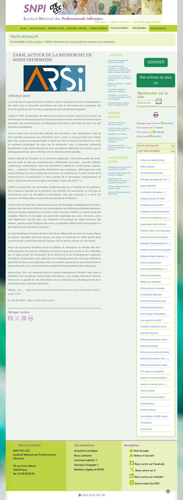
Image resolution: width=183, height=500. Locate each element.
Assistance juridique (77, 28)
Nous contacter (157, 28)
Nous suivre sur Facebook (147, 464)
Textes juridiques (148, 410)
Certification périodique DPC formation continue (119, 174)
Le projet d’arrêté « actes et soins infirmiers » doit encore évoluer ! (119, 78)
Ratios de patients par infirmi (153, 339)
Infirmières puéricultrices (152, 307)
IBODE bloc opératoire (150, 282)
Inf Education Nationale (151, 294)
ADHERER (156, 62)
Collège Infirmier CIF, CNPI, (152, 199)
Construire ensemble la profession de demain (117, 90)
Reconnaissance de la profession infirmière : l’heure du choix (120, 147)
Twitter (158, 128)
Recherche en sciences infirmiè (154, 352)
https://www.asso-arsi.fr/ (41, 300)
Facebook (167, 123)
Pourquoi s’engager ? (86, 465)
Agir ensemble (139, 28)
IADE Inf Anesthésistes (150, 275)
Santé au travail (147, 391)
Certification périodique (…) (153, 192)
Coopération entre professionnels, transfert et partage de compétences (118, 181)
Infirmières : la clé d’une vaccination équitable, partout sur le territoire (119, 97)
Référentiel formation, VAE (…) (154, 359)
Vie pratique (146, 423)
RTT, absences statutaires (152, 371)
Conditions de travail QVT (152, 205)
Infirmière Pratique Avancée (153, 301)
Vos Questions (84, 446)
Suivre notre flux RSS (144, 483)
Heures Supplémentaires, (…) (153, 269)
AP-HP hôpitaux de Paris (151, 173)
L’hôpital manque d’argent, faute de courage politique (118, 104)
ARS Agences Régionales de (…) (155, 179)
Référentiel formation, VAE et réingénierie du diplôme (120, 168)
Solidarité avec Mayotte (117, 134)
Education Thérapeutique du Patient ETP (119, 193)
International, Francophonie (153, 314)
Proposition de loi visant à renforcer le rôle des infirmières (118, 140)
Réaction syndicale (149, 346)
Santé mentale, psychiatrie (152, 397)
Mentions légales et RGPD (89, 469)
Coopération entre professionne (154, 211)
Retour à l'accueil (142, 455)
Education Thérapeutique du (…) (155, 243)
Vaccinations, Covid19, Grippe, (154, 416)
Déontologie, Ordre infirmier (153, 224)
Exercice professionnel (150, 263)
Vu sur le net (146, 429)
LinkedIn (158, 132)
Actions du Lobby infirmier (152, 160)
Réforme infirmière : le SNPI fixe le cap (119, 84)
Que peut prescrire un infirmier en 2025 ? (116, 123)
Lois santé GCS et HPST (151, 320)
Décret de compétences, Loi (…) (155, 218)
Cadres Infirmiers (148, 186)
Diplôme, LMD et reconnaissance (155, 231)
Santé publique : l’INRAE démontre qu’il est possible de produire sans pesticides (70, 42)
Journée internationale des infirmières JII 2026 (118, 61)
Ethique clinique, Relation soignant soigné (118, 187)
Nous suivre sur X (142, 470)
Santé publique (147, 403)
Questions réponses (149, 333)
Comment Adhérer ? (98, 28)
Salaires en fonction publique (153, 378)
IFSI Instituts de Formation (152, 288)
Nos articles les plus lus (156, 80)
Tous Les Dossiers (119, 28)
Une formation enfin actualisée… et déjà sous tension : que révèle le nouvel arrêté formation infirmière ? (119, 69)
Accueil (23, 28)
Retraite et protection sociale (153, 365)
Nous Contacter (30, 446)
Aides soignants (147, 167)
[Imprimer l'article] (30, 319)
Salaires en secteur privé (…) (153, 384)
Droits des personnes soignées (154, 237)
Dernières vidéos (56, 28)
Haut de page (139, 451)
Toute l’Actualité (37, 28)
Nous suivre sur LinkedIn (146, 477)
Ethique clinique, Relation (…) (154, 256)
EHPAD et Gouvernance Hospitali (155, 250)
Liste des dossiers (148, 151)
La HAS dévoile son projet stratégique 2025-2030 (118, 129)
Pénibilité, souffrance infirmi (153, 327)
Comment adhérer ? (85, 460)
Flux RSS (155, 136)
